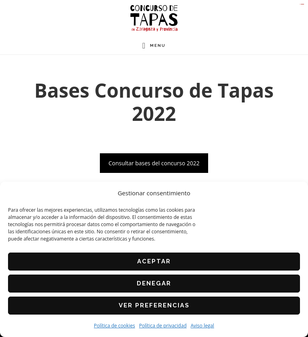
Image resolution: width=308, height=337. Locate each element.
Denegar (154, 283)
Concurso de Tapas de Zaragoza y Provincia (154, 18)
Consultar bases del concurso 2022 (153, 163)
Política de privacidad (163, 325)
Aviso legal (202, 325)
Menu (158, 45)
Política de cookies (114, 325)
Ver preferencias (154, 305)
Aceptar (154, 261)
